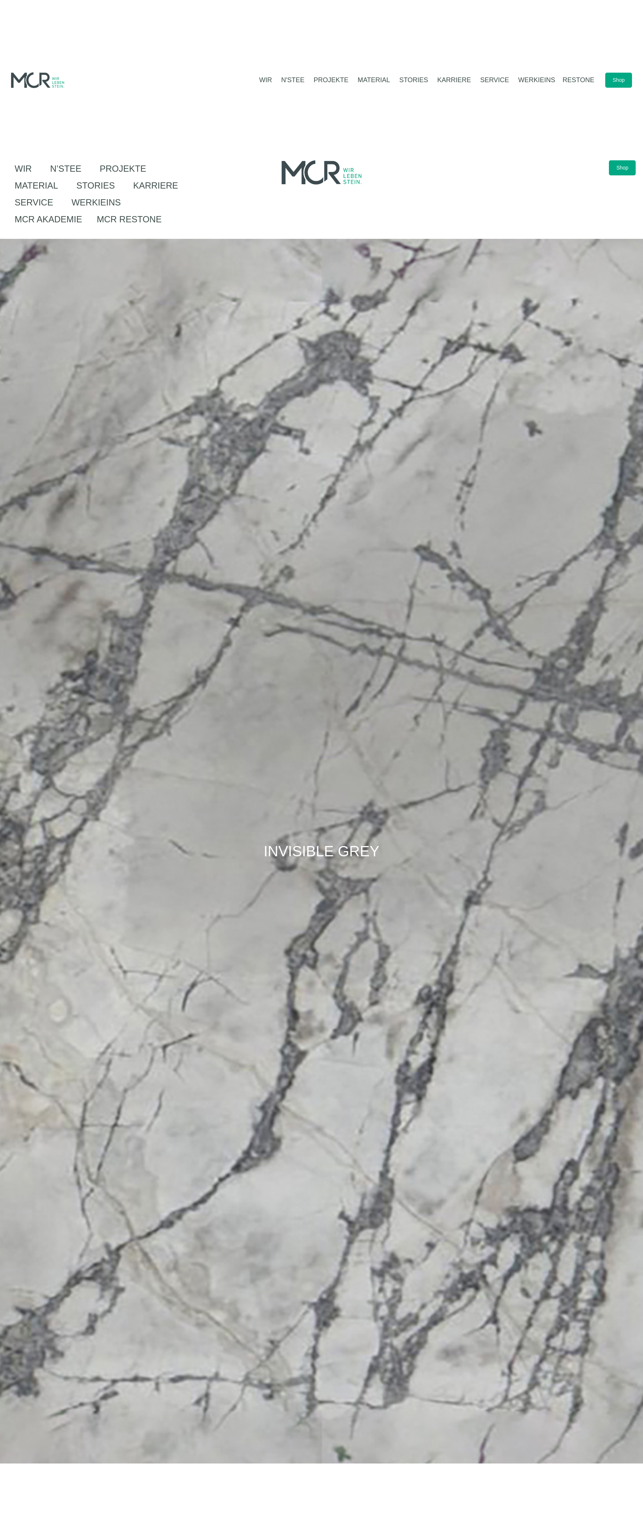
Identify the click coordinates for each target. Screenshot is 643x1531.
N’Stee (67, 169)
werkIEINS (96, 202)
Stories (97, 185)
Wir (25, 169)
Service (36, 202)
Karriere (157, 185)
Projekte (125, 169)
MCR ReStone (129, 219)
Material (38, 185)
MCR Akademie (48, 219)
